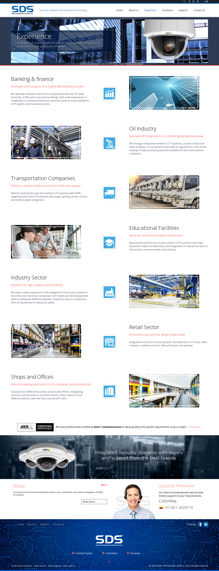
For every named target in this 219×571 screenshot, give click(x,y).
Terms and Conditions (21, 565)
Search (184, 1)
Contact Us (195, 427)
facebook (200, 524)
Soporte (189, 1)
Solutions (45, 524)
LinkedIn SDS (197, 1)
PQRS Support (54, 565)
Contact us (58, 524)
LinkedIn (206, 524)
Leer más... (94, 501)
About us (32, 524)
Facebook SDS (193, 1)
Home (21, 524)
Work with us (69, 565)
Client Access (40, 565)
